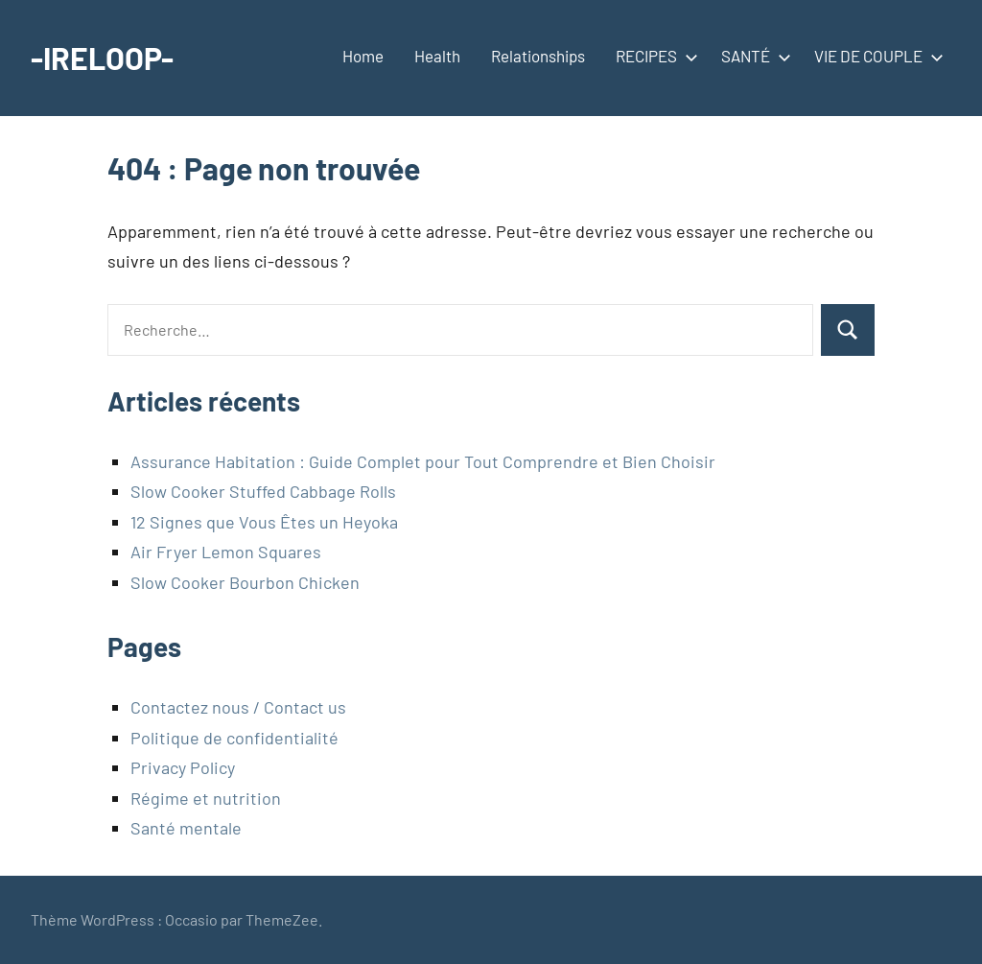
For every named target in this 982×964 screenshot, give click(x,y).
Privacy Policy (182, 767)
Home (363, 55)
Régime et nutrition (205, 798)
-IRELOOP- (102, 57)
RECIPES (653, 55)
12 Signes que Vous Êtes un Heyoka (264, 521)
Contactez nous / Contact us (238, 706)
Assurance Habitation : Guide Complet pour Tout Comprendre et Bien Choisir (422, 461)
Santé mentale (186, 827)
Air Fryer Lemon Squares (225, 551)
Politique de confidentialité (234, 737)
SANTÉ (752, 55)
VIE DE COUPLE (875, 55)
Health (437, 55)
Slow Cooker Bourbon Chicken (245, 582)
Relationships (538, 55)
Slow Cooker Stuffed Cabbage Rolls (263, 491)
